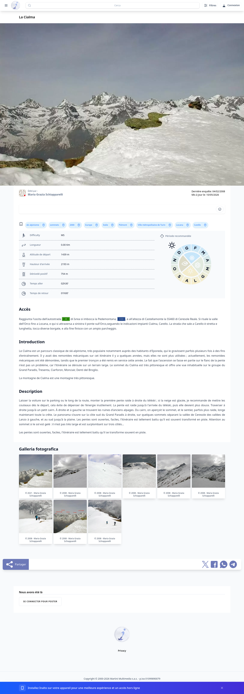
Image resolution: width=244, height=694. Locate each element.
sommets (54, 224)
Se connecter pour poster (40, 601)
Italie (105, 224)
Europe (88, 224)
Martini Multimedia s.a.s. (124, 678)
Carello (197, 224)
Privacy (122, 650)
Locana (179, 224)
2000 (72, 224)
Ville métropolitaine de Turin (151, 224)
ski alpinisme (32, 224)
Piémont (123, 224)
